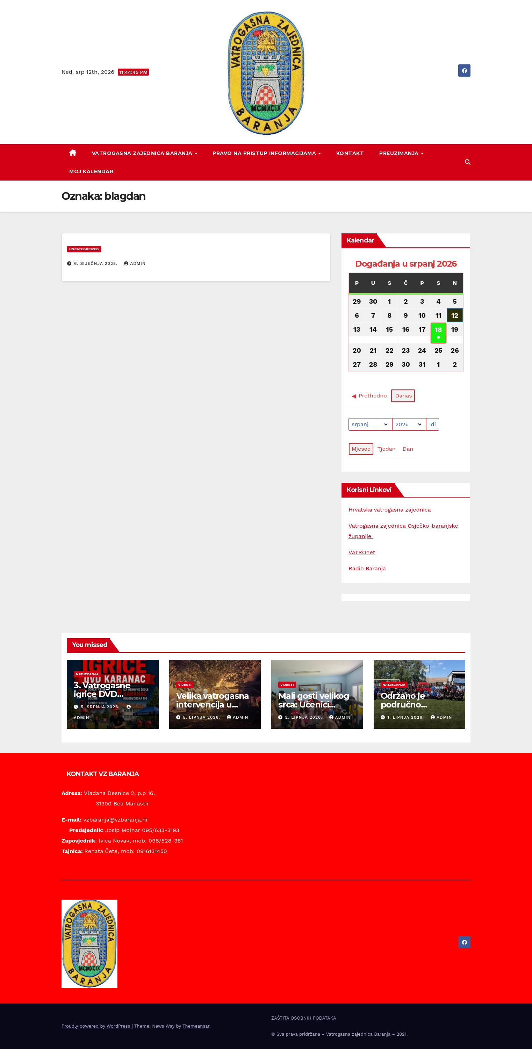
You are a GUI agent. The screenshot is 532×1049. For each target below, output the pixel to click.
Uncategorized (84, 249)
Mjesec (361, 448)
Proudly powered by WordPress (97, 1026)
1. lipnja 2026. (406, 717)
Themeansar (195, 1026)
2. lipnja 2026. (304, 717)
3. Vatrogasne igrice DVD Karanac (102, 694)
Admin (135, 263)
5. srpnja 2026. (101, 706)
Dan (408, 448)
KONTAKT (350, 153)
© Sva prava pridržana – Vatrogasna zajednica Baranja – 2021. (339, 1034)
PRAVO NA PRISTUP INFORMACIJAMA (265, 153)
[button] (467, 162)
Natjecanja (87, 674)
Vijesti (185, 685)
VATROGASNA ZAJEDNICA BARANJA (143, 153)
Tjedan (387, 448)
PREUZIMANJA (399, 153)
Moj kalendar (91, 171)
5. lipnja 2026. (202, 717)
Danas (403, 396)
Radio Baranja (367, 568)
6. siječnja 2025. (96, 263)
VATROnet (361, 552)
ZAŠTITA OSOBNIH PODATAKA (303, 1018)
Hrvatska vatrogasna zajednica (389, 509)
